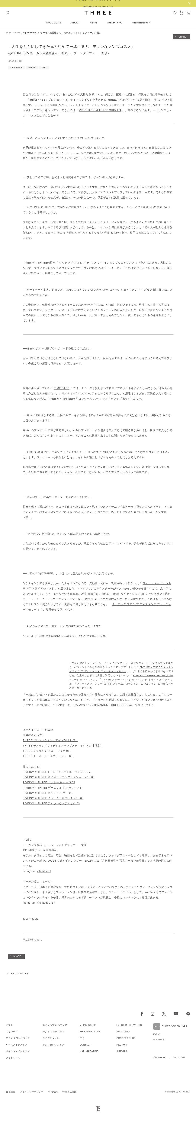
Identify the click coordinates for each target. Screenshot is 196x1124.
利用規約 (53, 1091)
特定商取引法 (69, 1091)
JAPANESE (159, 1057)
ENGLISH (179, 1057)
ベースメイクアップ (16, 1044)
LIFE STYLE (16, 67)
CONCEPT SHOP (126, 1038)
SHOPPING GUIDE (90, 1031)
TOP (8, 32)
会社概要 (10, 1091)
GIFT (44, 67)
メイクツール (13, 1058)
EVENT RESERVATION (129, 1025)
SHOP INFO (114, 22)
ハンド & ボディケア (54, 1031)
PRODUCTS (53, 22)
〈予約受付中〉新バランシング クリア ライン (98, 3)
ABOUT (75, 22)
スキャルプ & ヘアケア (55, 1025)
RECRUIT (121, 1044)
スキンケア (12, 1031)
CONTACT (85, 1044)
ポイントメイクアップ (17, 1051)
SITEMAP (121, 1051)
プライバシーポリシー (31, 1091)
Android (157, 1039)
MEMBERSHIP (141, 22)
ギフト (9, 1025)
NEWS (93, 22)
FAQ (82, 1038)
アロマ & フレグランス (18, 1038)
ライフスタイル (51, 1038)
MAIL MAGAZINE (89, 1051)
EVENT (31, 67)
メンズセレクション (53, 1044)
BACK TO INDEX (19, 974)
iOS (155, 1034)
